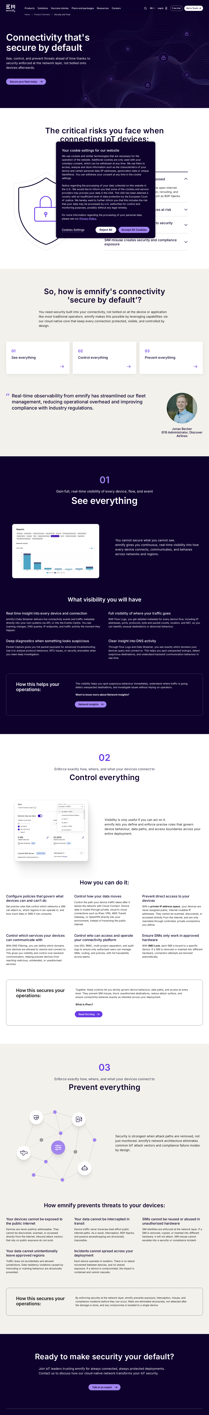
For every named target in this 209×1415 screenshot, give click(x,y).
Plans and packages (83, 8)
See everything (23, 358)
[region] (105, 189)
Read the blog (87, 1014)
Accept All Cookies (134, 229)
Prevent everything (160, 358)
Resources (103, 8)
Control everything (93, 358)
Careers (116, 8)
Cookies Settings (73, 229)
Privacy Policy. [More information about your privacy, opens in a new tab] (88, 218)
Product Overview (42, 14)
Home (27, 14)
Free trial (176, 8)
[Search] (145, 8)
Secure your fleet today (23, 81)
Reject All (106, 229)
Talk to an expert (102, 1387)
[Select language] (152, 8)
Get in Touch (192, 8)
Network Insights (89, 704)
